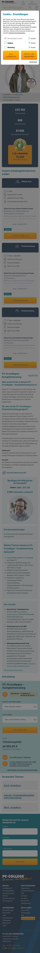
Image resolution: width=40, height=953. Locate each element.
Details (33, 38)
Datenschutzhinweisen (17, 33)
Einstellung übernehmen (29, 55)
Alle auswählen (11, 55)
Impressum (33, 62)
